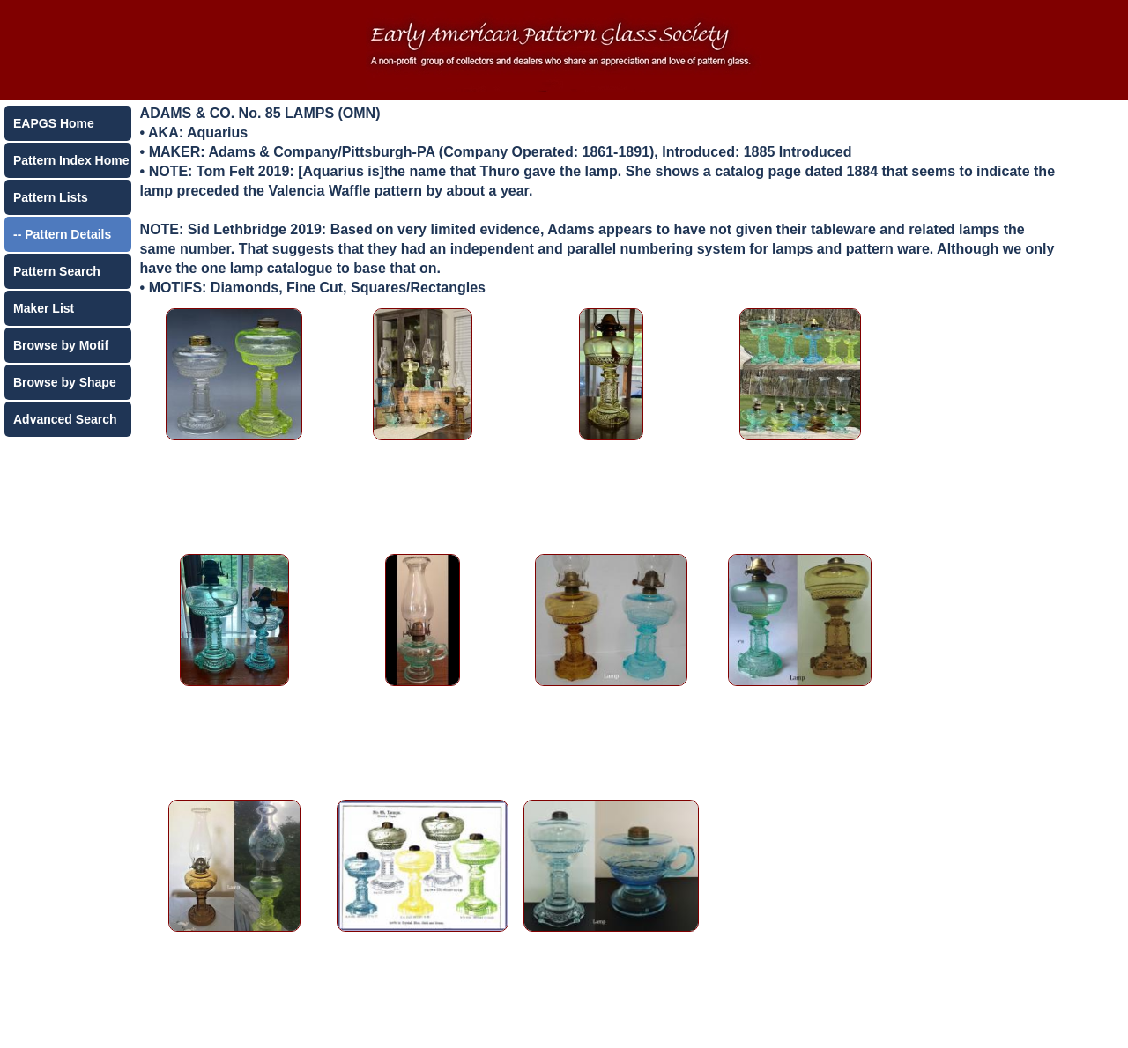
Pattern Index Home (71, 160)
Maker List (43, 308)
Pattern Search (56, 271)
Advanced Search (65, 419)
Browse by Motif (60, 345)
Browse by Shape (64, 382)
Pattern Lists (50, 197)
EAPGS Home (53, 123)
